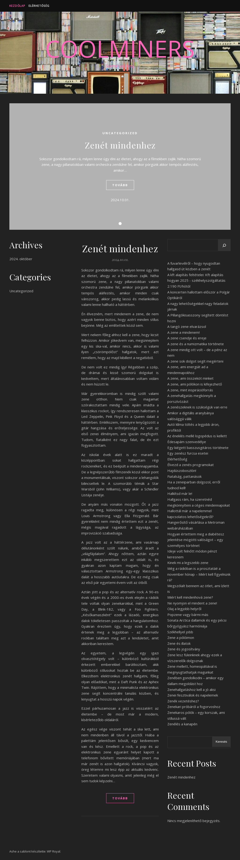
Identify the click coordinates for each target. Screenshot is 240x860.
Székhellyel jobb (180, 632)
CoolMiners (120, 48)
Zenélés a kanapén (182, 724)
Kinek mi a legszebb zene (187, 562)
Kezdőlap (17, 6)
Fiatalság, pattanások (184, 476)
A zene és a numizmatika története (195, 343)
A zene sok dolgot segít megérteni (195, 361)
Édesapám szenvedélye (186, 441)
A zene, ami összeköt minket (190, 378)
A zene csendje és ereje (186, 338)
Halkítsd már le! (179, 493)
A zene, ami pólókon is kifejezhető (194, 384)
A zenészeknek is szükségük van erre (197, 407)
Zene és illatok (179, 643)
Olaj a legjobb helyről (184, 608)
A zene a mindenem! (183, 332)
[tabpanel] (120, 166)
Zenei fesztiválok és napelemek (192, 695)
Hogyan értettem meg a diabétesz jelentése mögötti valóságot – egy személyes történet (195, 540)
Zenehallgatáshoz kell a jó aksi (191, 689)
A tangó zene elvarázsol (186, 326)
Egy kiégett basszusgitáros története (198, 447)
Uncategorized (120, 133)
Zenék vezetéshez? (183, 701)
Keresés (221, 741)
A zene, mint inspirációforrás (190, 390)
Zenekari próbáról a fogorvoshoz (193, 706)
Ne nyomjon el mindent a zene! (192, 603)
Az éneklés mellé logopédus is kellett (197, 436)
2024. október (20, 258)
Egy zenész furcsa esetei (187, 453)
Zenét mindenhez (120, 145)
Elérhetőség (39, 6)
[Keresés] (224, 245)
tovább (120, 185)
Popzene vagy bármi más (187, 614)
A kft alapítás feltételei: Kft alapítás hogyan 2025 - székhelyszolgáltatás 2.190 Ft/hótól (196, 280)
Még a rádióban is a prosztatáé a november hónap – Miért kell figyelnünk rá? (198, 574)
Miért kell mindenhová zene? (190, 597)
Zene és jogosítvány (183, 649)
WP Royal (53, 851)
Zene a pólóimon (180, 637)
